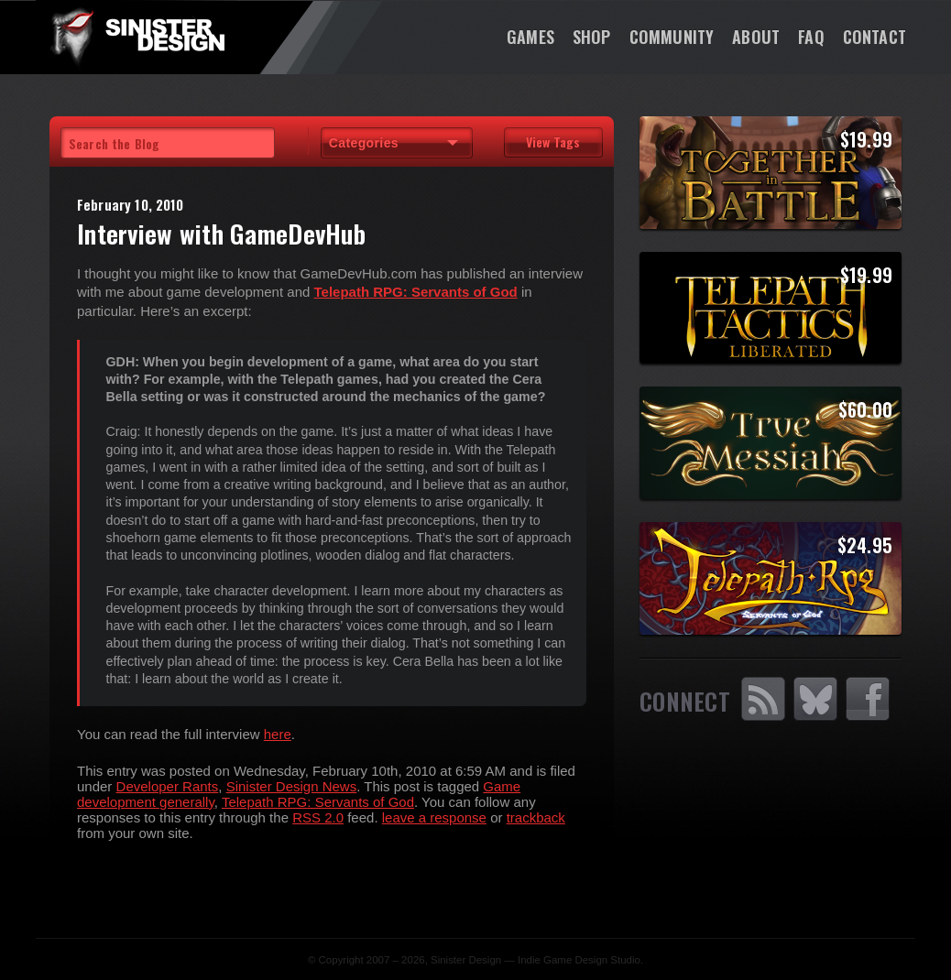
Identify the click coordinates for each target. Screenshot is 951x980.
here (277, 734)
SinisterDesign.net (136, 36)
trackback (536, 817)
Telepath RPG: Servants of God (318, 802)
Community (672, 37)
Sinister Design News (291, 786)
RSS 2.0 (318, 817)
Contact (874, 37)
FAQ (811, 37)
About (756, 37)
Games (530, 37)
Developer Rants (167, 786)
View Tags (553, 141)
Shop (592, 37)
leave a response (434, 817)
